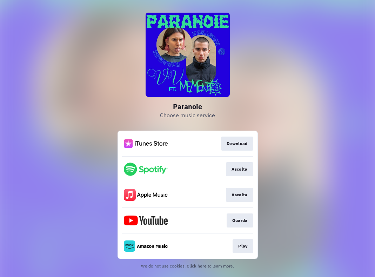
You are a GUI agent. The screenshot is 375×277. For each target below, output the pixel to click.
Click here (197, 266)
